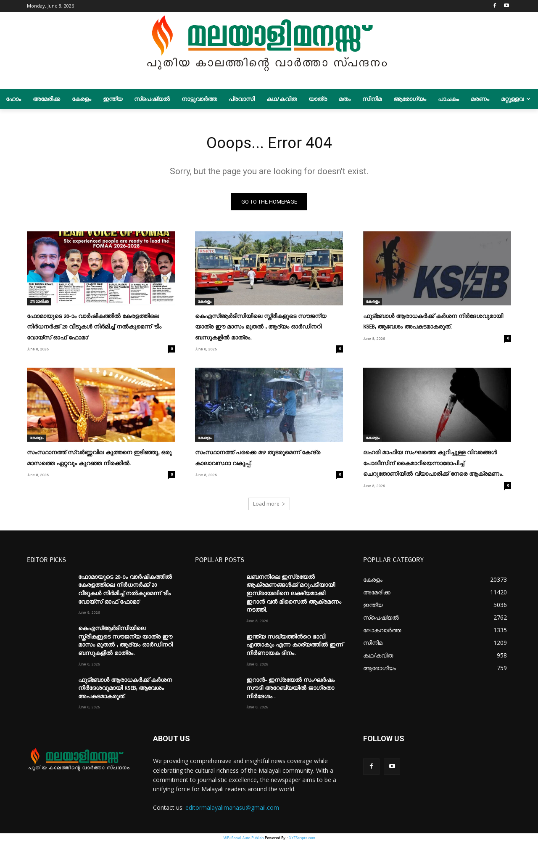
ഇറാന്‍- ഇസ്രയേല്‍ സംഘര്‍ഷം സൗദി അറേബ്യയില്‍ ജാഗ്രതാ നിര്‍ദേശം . (290, 689)
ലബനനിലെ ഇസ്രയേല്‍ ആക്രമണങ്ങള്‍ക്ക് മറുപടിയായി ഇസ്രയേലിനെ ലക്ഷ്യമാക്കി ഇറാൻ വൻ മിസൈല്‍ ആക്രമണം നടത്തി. (293, 594)
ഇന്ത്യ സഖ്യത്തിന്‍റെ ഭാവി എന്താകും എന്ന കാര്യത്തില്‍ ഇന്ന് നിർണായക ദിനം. (294, 645)
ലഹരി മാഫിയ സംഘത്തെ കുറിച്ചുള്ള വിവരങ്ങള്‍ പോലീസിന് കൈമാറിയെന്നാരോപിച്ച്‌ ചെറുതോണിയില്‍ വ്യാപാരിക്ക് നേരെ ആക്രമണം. (433, 464)
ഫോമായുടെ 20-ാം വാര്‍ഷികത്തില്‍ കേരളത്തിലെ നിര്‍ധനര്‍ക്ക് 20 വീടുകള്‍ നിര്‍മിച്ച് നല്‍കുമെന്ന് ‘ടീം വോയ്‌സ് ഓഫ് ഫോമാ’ (94, 328)
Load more (269, 504)
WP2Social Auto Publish (243, 838)
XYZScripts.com (302, 838)
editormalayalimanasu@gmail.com (232, 808)
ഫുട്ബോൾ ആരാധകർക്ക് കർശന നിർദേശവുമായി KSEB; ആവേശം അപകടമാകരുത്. (125, 689)
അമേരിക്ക (39, 303)
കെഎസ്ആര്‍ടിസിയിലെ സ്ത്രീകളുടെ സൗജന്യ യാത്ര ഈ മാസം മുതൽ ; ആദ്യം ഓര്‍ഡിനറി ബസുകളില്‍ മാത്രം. (260, 328)
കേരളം (204, 303)
